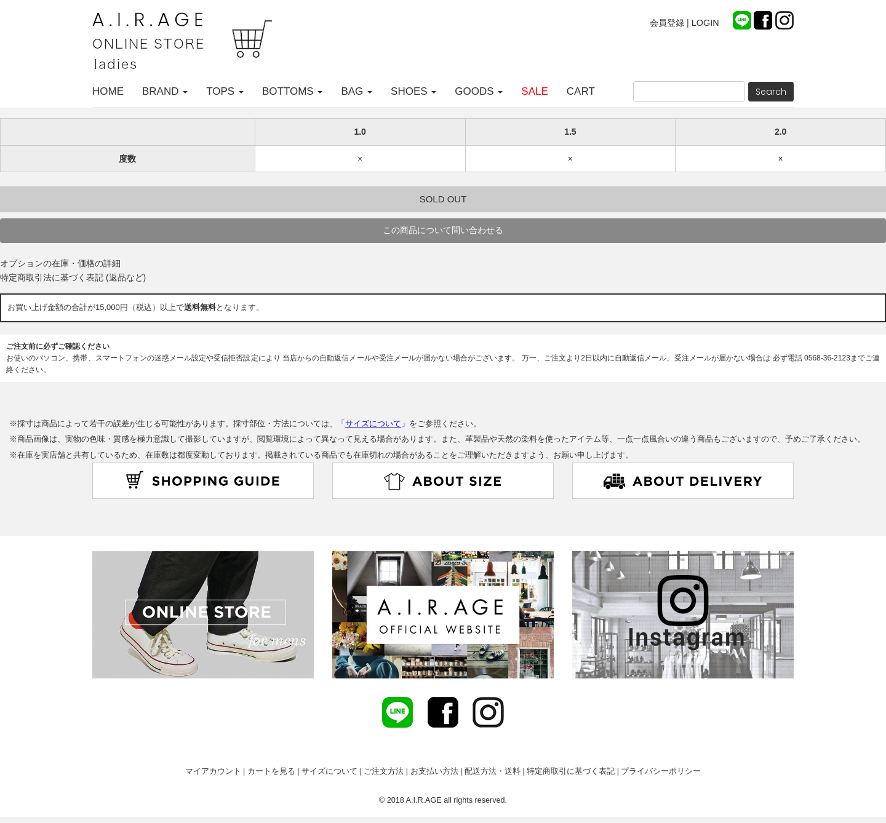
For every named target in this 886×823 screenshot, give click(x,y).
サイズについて (329, 771)
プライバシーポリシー (661, 771)
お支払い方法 (434, 771)
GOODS (479, 91)
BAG (356, 91)
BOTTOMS (292, 91)
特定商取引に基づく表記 (571, 771)
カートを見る (271, 771)
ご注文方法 (384, 771)
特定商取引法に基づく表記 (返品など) (73, 277)
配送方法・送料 (493, 771)
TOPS (225, 91)
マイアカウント (213, 771)
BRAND (165, 91)
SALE (534, 91)
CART (581, 91)
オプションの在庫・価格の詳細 (60, 263)
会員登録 (667, 23)
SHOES (413, 91)
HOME (108, 91)
